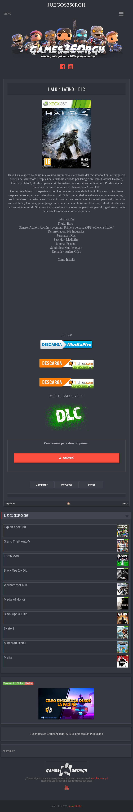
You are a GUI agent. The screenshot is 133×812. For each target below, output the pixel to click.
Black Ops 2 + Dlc (15, 570)
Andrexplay (9, 751)
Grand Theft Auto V (17, 541)
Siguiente (10, 503)
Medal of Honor (14, 599)
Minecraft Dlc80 (15, 643)
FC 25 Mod (11, 556)
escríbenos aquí (99, 778)
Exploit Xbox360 (15, 527)
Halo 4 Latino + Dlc (66, 89)
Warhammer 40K (15, 585)
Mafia (8, 657)
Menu (7, 13)
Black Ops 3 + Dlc (15, 614)
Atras (125, 503)
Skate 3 (9, 628)
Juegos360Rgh (66, 5)
